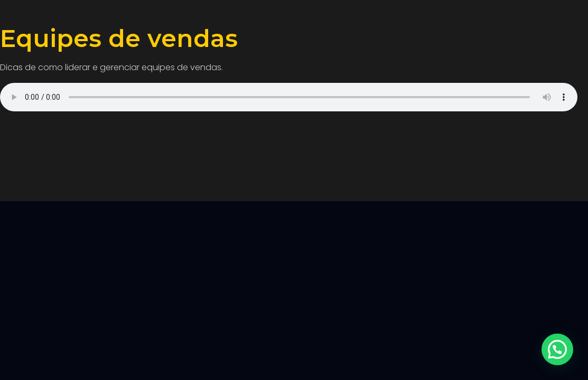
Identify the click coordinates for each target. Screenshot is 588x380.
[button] (557, 349)
